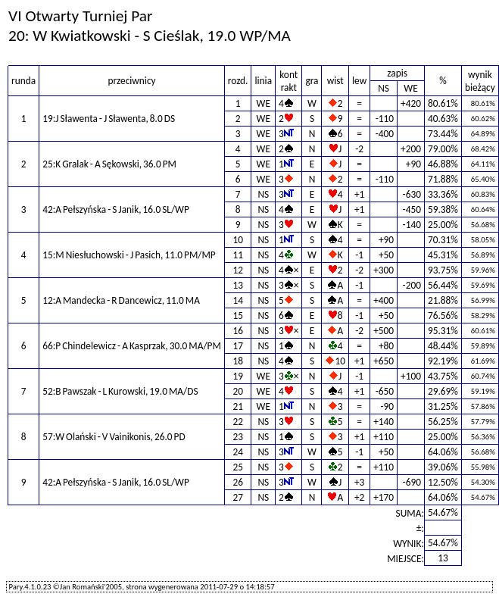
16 (237, 330)
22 (237, 421)
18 (237, 361)
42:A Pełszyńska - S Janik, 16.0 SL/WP (115, 209)
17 (237, 345)
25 (237, 467)
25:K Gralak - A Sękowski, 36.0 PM (109, 164)
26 (237, 482)
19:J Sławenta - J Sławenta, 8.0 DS (108, 118)
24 (237, 451)
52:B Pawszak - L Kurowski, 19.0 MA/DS (120, 391)
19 (237, 376)
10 (237, 239)
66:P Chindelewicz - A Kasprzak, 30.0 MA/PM (131, 345)
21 (237, 406)
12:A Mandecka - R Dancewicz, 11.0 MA (121, 300)
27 (237, 497)
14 (237, 300)
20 (237, 391)
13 (237, 285)
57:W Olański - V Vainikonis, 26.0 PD (114, 436)
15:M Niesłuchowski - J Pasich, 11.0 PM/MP (129, 254)
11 (237, 254)
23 (237, 436)
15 (237, 315)
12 (237, 270)
